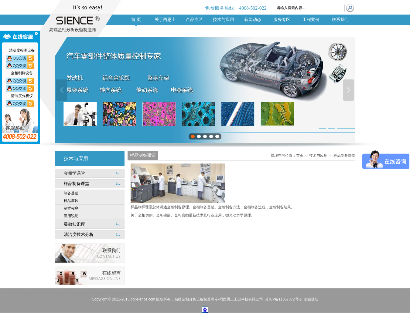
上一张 (61, 90)
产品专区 (194, 19)
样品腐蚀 (71, 201)
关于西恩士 (165, 19)
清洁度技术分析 (79, 234)
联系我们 (340, 19)
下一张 (348, 90)
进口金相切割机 (101, 293)
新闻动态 (252, 19)
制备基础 (71, 193)
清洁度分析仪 (78, 293)
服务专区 (281, 19)
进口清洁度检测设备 (52, 293)
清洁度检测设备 (149, 293)
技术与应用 (223, 19)
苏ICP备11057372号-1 (283, 299)
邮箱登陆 (311, 299)
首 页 (136, 19)
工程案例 (310, 19)
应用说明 (71, 216)
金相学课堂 (74, 173)
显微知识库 (74, 224)
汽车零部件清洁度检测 (19, 293)
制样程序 (71, 208)
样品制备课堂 (76, 183)
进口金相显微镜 (125, 293)
